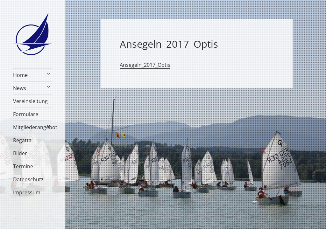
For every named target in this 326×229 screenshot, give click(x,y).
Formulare (25, 114)
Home (20, 75)
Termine (23, 166)
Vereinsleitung (30, 101)
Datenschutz (28, 179)
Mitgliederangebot (32, 127)
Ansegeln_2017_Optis (145, 64)
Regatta (22, 140)
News (19, 88)
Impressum (26, 192)
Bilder (20, 153)
